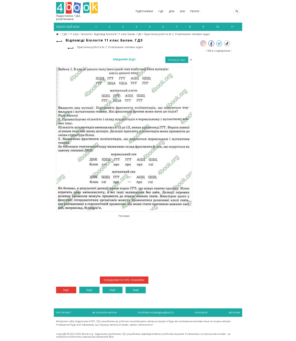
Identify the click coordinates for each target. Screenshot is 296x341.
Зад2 (89, 290)
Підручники (144, 11)
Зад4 (136, 290)
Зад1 (66, 290)
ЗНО (182, 11)
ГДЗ (160, 11)
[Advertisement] (124, 244)
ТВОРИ (194, 11)
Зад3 (112, 290)
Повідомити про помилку (124, 280)
